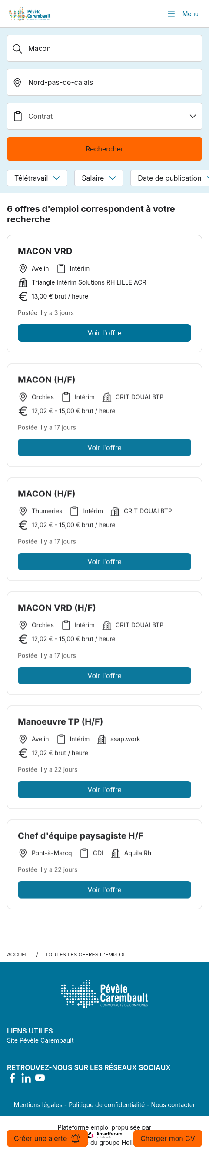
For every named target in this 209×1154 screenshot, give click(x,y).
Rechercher (104, 148)
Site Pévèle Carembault (40, 1040)
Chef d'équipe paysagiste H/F (80, 837)
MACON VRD (45, 251)
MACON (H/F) (46, 381)
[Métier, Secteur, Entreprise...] (104, 48)
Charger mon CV (167, 1138)
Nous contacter (173, 1104)
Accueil (18, 954)
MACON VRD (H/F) (57, 609)
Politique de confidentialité (107, 1104)
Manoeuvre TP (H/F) (60, 723)
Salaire (99, 178)
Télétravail (37, 178)
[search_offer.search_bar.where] (104, 82)
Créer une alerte (47, 1138)
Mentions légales (38, 1104)
